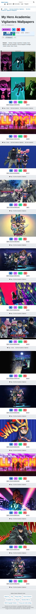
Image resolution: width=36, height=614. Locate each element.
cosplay (24, 42)
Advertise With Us (25, 599)
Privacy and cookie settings (25, 603)
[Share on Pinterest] (18, 29)
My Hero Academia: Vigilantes (16, 9)
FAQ (12, 596)
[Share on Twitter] (14, 29)
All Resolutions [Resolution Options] (8, 34)
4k (15, 37)
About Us (7, 596)
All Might (28, 44)
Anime (5, 9)
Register (26, 4)
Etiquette (17, 599)
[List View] (8, 33)
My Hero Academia (12, 44)
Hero (12, 46)
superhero (19, 42)
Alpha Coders (4, 2)
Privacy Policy (18, 596)
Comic (15, 46)
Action (5, 46)
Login (22, 4)
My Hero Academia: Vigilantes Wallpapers (15, 9)
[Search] (34, 2)
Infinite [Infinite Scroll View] (13, 32)
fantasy (10, 42)
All (3, 37)
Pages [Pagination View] (17, 32)
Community (16, 4)
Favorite (6, 29)
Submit (9, 4)
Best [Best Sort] (22, 32)
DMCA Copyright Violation (11, 603)
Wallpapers (9, 37)
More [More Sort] (27, 32)
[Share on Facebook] (23, 29)
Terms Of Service (27, 596)
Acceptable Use (9, 599)
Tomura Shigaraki (21, 44)
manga (15, 42)
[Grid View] (5, 33)
